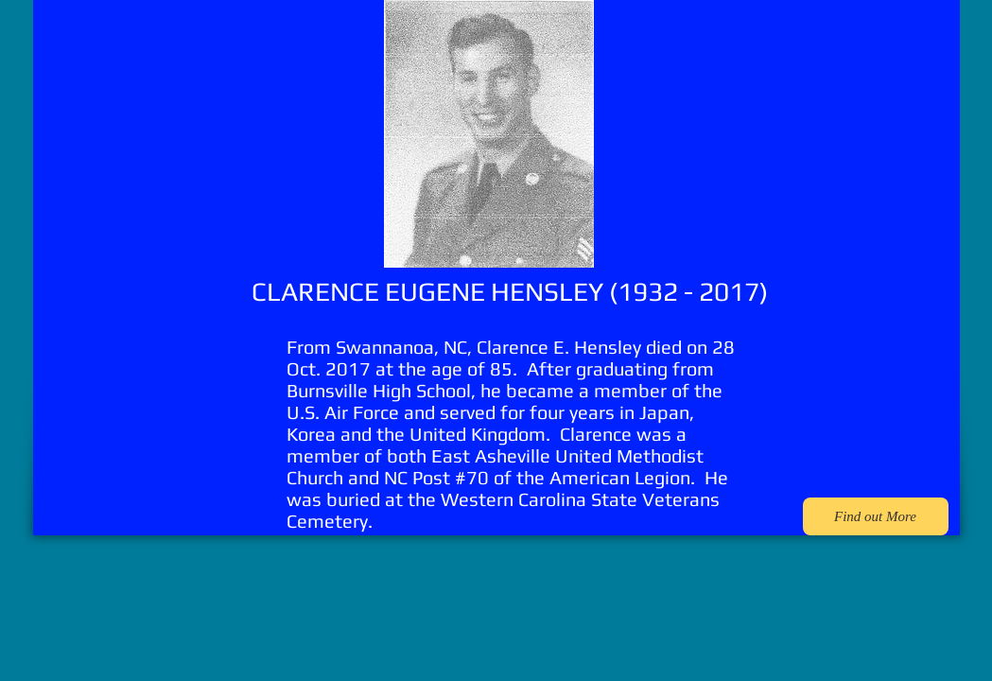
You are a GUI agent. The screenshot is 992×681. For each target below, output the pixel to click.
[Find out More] (875, 516)
